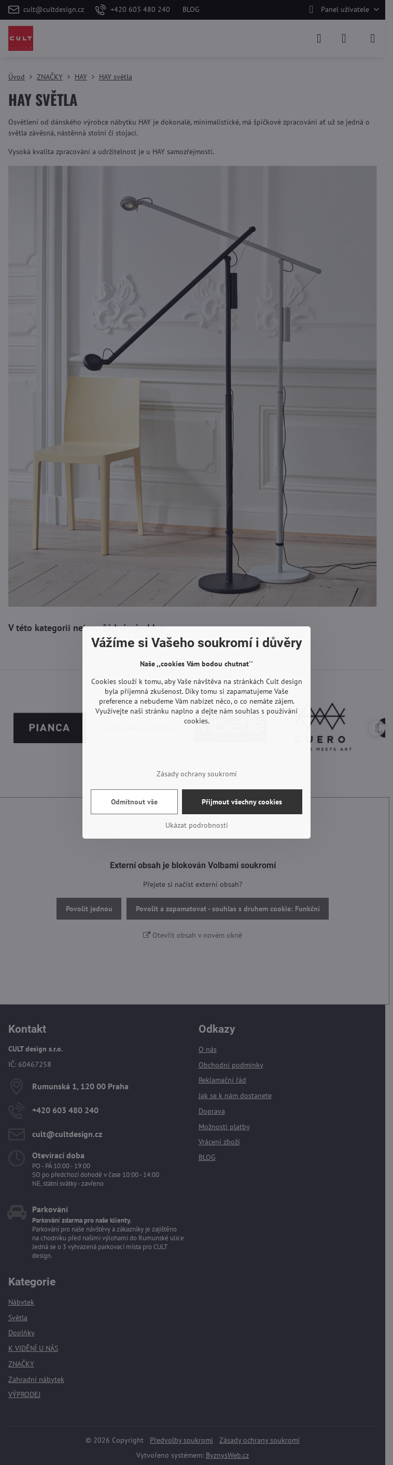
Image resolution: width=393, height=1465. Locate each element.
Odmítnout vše (134, 801)
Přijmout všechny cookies (242, 801)
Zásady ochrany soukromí (197, 773)
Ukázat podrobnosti (196, 825)
